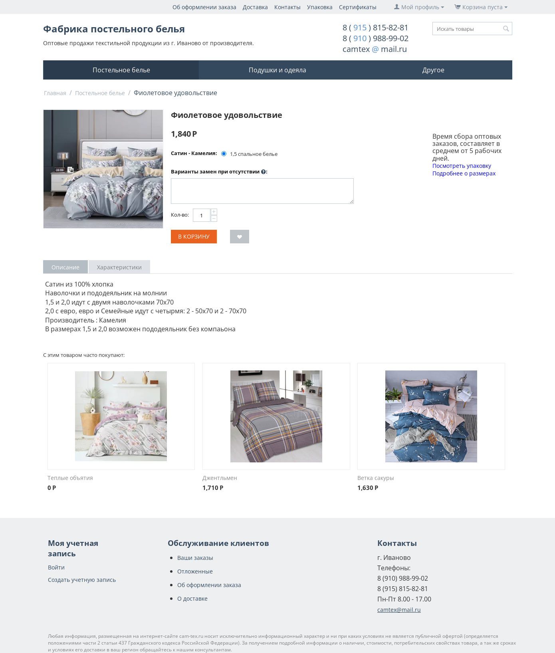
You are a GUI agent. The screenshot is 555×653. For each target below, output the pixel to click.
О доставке (192, 598)
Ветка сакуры (375, 478)
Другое (433, 70)
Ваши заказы (195, 557)
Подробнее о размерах (464, 173)
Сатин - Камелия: (194, 153)
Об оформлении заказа (204, 7)
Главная (55, 93)
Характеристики (119, 267)
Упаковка (320, 7)
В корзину (194, 236)
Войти (56, 567)
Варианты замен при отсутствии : (219, 172)
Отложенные (195, 571)
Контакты (287, 7)
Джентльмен (219, 478)
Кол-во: (180, 214)
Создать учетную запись (82, 579)
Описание (65, 267)
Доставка (255, 7)
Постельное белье (121, 70)
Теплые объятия (70, 478)
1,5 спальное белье (250, 153)
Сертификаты (358, 7)
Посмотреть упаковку (461, 165)
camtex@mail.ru (399, 609)
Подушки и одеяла (277, 70)
